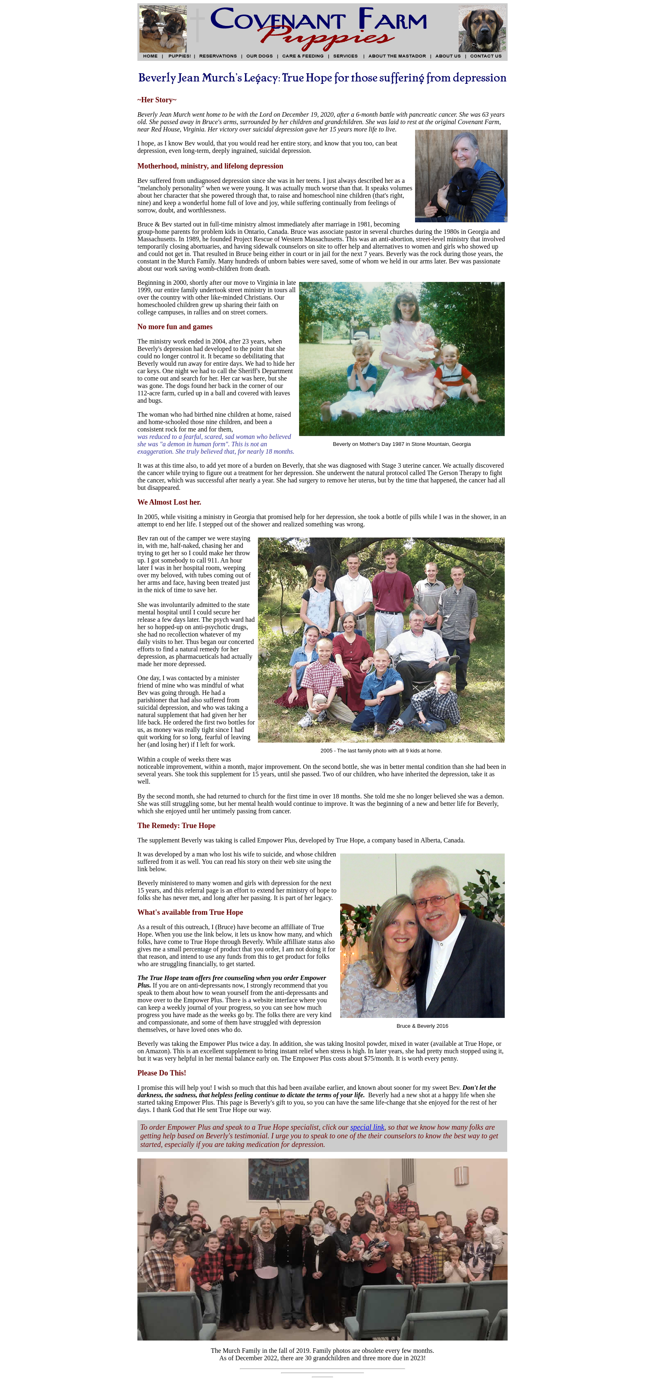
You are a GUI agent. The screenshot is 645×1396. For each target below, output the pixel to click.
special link (367, 1127)
